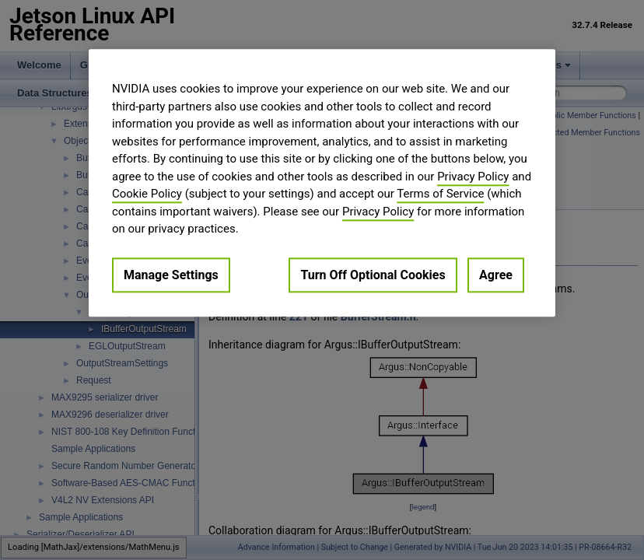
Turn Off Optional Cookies (372, 275)
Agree (496, 275)
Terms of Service (440, 194)
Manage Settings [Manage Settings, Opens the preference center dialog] (171, 275)
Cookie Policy (147, 194)
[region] (322, 183)
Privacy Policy (473, 177)
